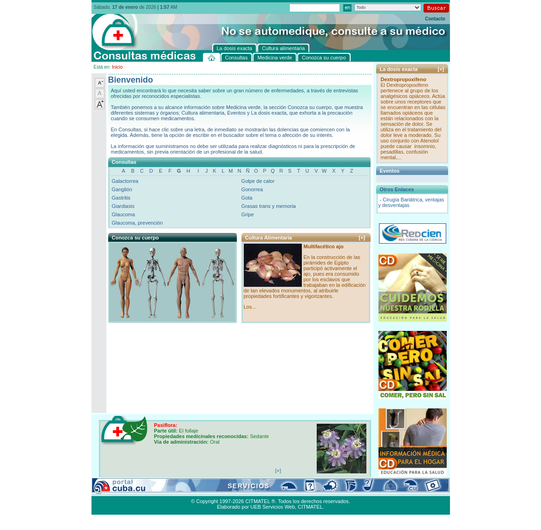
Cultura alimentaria (281, 490)
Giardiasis (123, 206)
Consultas (117, 490)
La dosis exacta (237, 490)
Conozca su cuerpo (194, 490)
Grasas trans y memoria (268, 206)
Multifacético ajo (324, 246)
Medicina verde (150, 490)
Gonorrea (252, 189)
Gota (247, 197)
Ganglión (122, 189)
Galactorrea (125, 181)
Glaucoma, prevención (137, 223)
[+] (362, 237)
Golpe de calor (258, 181)
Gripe (247, 214)
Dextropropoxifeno (403, 79)
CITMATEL (310, 507)
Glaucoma (123, 214)
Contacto (435, 18)
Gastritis (121, 197)
